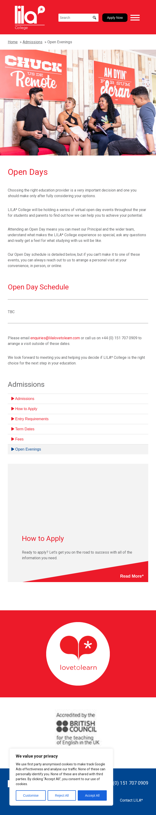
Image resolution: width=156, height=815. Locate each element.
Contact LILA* (131, 800)
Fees (17, 439)
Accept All (92, 795)
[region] (61, 777)
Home (13, 42)
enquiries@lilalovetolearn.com (55, 338)
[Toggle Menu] (135, 17)
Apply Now (115, 18)
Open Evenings (26, 449)
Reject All (62, 795)
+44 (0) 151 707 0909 (126, 783)
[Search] (78, 18)
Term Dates (22, 429)
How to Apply (24, 409)
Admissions (32, 42)
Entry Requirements (30, 419)
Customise (31, 795)
